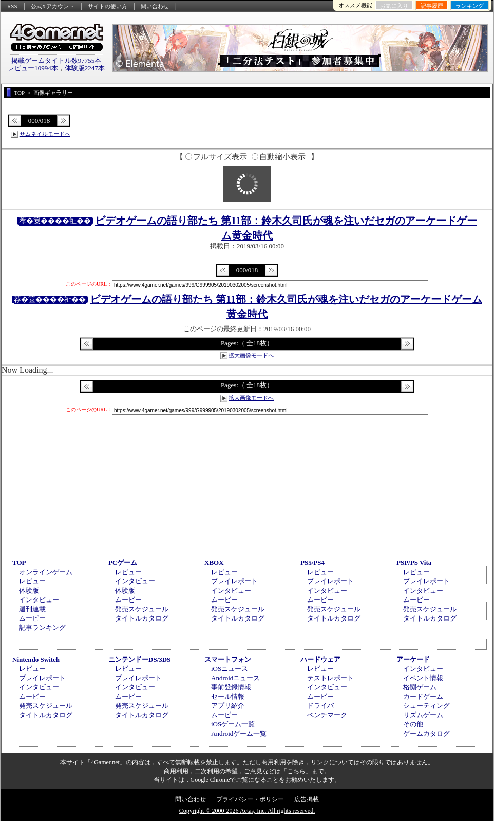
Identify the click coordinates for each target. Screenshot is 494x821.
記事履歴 (432, 6)
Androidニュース (235, 678)
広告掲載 (306, 799)
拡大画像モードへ (251, 355)
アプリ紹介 (227, 705)
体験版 (29, 590)
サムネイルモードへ (45, 134)
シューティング (426, 705)
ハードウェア (320, 659)
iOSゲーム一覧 (233, 724)
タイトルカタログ (141, 618)
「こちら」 (296, 771)
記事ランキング (42, 627)
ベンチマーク (327, 715)
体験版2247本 (85, 68)
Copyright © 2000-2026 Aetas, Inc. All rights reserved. (247, 810)
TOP (19, 563)
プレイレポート (234, 581)
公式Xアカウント (52, 6)
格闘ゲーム (419, 687)
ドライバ (320, 705)
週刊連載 (32, 609)
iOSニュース (229, 668)
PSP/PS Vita (413, 563)
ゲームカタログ (426, 733)
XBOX (214, 563)
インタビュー (39, 600)
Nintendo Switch (36, 659)
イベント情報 (423, 678)
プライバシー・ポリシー (250, 799)
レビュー (32, 581)
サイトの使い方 (107, 6)
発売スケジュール (141, 609)
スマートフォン (227, 659)
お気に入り (394, 6)
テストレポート (330, 678)
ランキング (469, 6)
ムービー (32, 618)
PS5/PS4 (312, 563)
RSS (12, 6)
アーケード (413, 659)
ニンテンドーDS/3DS (139, 659)
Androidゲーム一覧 (239, 733)
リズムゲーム (423, 715)
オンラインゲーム (45, 572)
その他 (413, 724)
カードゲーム (423, 696)
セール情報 (227, 696)
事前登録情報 (231, 687)
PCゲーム (122, 563)
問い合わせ (155, 6)
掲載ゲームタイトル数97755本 (56, 60)
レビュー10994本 (33, 68)
